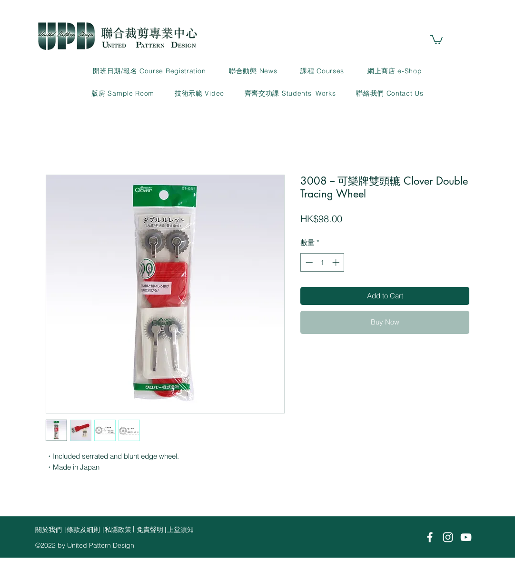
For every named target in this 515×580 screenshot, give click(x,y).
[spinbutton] (322, 262)
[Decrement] (308, 262)
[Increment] (336, 262)
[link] (436, 39)
